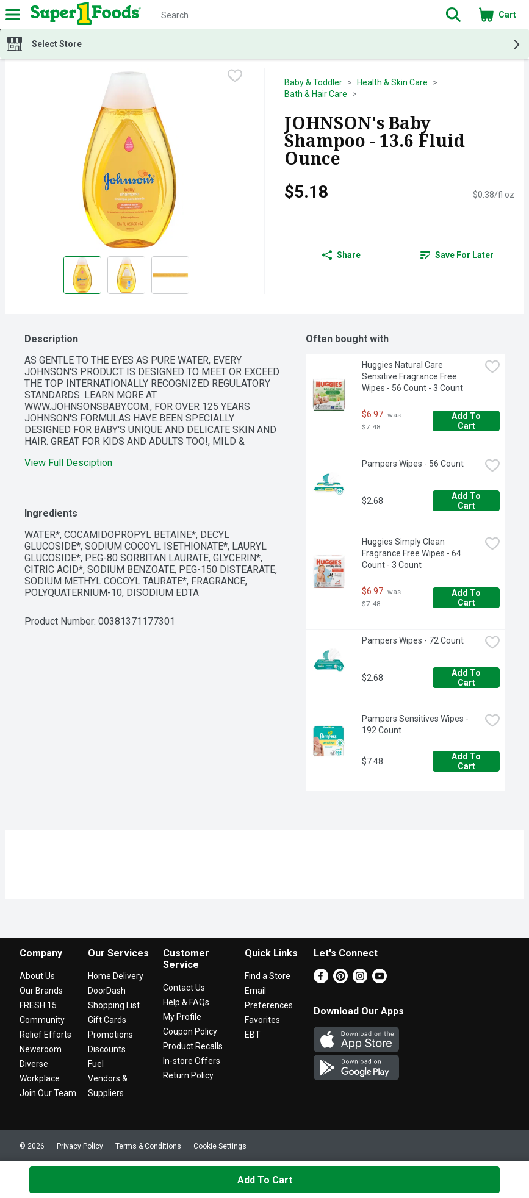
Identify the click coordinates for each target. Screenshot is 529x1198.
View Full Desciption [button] (68, 462)
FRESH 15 (38, 1005)
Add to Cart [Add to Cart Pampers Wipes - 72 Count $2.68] (467, 677)
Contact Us (184, 987)
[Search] (290, 15)
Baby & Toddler (313, 82)
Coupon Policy (190, 1031)
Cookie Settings (220, 1146)
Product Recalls (193, 1046)
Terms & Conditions (148, 1146)
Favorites (262, 1020)
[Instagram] (360, 980)
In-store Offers (191, 1061)
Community (42, 1020)
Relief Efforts (45, 1034)
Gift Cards (107, 1020)
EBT (253, 1034)
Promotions (110, 1034)
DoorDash (107, 990)
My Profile (182, 1017)
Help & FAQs (186, 1002)
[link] (456, 255)
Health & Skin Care (392, 82)
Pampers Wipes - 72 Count (413, 640)
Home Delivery (115, 976)
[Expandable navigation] (13, 14)
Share (341, 255)
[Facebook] (321, 980)
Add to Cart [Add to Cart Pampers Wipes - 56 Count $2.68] (467, 501)
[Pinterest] (340, 980)
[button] (453, 14)
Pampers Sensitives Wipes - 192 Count (416, 724)
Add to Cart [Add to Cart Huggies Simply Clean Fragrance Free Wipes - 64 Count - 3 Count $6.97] (467, 598)
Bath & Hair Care (315, 94)
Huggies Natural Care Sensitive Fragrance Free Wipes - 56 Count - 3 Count (412, 376)
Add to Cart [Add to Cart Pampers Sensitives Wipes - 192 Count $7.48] (467, 761)
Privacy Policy (80, 1146)
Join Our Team (48, 1093)
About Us (37, 976)
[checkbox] (235, 76)
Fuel (96, 1064)
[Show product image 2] (126, 275)
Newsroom (41, 1049)
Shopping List (114, 1005)
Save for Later (457, 255)
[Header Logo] (83, 14)
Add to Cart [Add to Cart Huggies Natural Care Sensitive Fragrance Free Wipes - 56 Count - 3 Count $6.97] (467, 421)
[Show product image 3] (170, 275)
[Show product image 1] (82, 275)
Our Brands (41, 990)
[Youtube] (379, 980)
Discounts (107, 1049)
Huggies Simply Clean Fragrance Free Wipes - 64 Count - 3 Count (412, 553)
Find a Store (267, 976)
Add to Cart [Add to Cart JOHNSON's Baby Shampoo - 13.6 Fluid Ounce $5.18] (264, 1180)
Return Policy (188, 1075)
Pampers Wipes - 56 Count (413, 463)
